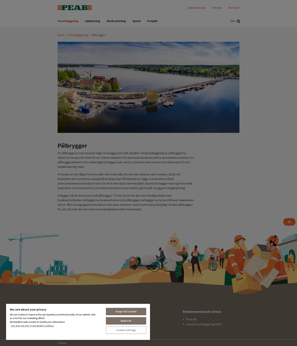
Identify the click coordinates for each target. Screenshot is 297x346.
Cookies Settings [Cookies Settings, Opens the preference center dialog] (126, 330)
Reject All (126, 320)
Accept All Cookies (126, 311)
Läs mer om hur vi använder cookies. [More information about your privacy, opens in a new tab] (32, 325)
